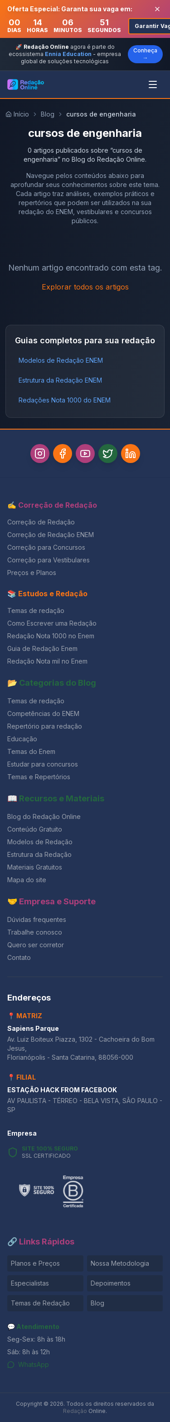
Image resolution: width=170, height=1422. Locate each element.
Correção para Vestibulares (48, 560)
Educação (22, 739)
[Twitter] (107, 453)
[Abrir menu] (153, 84)
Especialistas (30, 1283)
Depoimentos (111, 1283)
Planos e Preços (35, 1263)
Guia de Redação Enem (42, 648)
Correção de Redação (41, 522)
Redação (75, 1411)
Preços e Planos (31, 572)
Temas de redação (35, 610)
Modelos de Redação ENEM (61, 360)
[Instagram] (39, 453)
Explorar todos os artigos (85, 286)
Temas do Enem (31, 751)
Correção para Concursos (46, 547)
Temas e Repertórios (38, 777)
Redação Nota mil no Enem (47, 661)
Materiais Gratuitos (34, 867)
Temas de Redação (40, 1303)
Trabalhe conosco (34, 932)
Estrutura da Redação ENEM (60, 380)
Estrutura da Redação (39, 854)
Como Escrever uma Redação (52, 623)
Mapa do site (26, 880)
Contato (19, 957)
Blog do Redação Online (44, 816)
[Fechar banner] (157, 9)
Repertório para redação (44, 726)
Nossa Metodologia (120, 1263)
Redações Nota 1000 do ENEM (65, 400)
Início (17, 114)
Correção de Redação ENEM (50, 534)
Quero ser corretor (35, 945)
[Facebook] (62, 453)
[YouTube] (85, 453)
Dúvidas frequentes (36, 919)
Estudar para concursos (42, 764)
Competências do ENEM (43, 713)
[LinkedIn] (130, 453)
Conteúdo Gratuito (34, 829)
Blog (47, 114)
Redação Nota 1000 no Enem (50, 636)
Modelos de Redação (40, 842)
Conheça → (145, 54)
